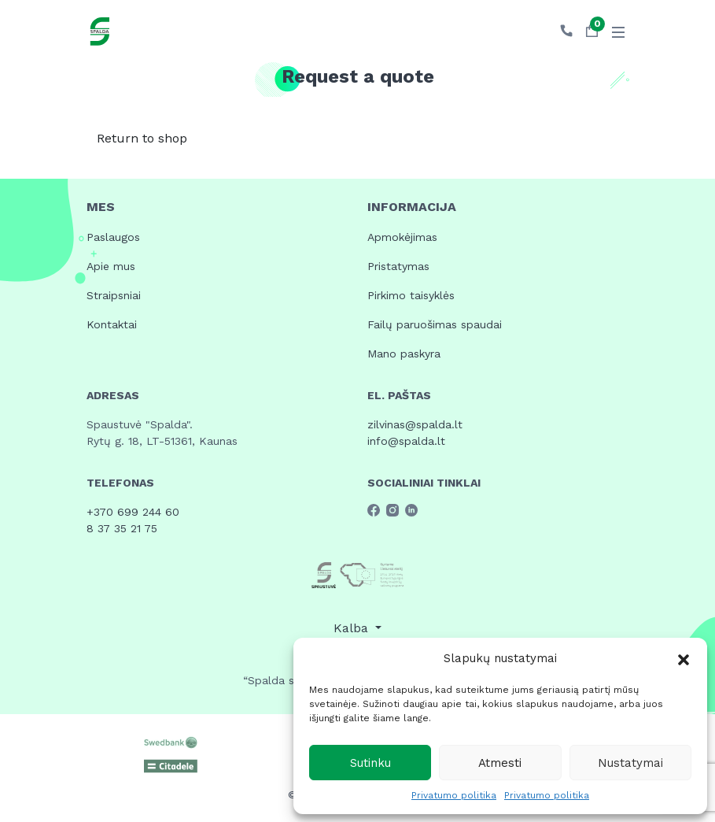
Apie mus (111, 266)
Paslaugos (113, 237)
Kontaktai (112, 324)
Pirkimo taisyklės (411, 295)
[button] (683, 658)
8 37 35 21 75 (122, 528)
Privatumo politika (453, 795)
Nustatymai (630, 763)
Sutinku (370, 763)
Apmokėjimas (402, 237)
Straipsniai (114, 295)
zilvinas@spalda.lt (415, 424)
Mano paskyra (403, 353)
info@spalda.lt (406, 441)
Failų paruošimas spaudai (434, 324)
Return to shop (142, 138)
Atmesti (500, 763)
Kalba (353, 627)
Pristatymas (398, 266)
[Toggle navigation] (618, 31)
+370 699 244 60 (133, 511)
